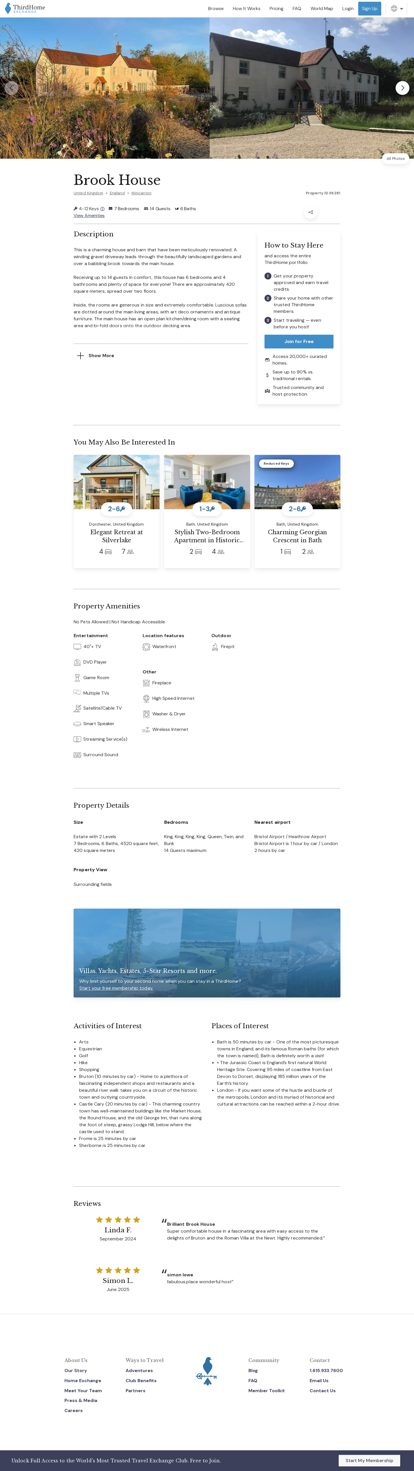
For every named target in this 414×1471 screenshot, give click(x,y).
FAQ (252, 1381)
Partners (135, 1391)
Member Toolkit (266, 1391)
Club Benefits (141, 1381)
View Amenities (89, 215)
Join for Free (299, 341)
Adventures (139, 1370)
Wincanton (141, 193)
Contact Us (323, 1391)
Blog (253, 1370)
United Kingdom (88, 193)
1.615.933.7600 (326, 1370)
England (117, 193)
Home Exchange (82, 1381)
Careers (73, 1410)
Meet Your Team (83, 1391)
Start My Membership (369, 1460)
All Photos (396, 158)
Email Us (319, 1381)
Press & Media (80, 1400)
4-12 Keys (89, 209)
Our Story (75, 1370)
